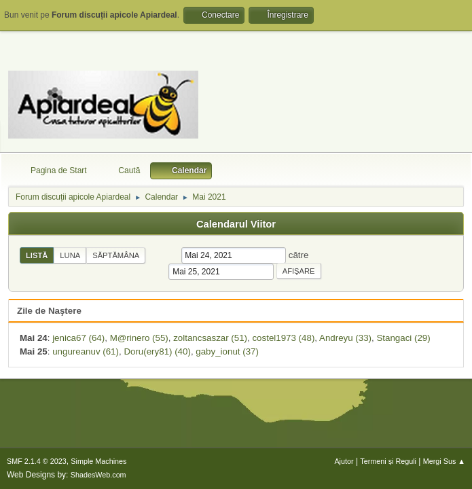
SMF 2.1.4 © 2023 (37, 461)
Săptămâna (115, 255)
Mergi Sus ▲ (444, 461)
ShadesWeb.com (98, 475)
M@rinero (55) (139, 338)
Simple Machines (98, 461)
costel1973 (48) (283, 338)
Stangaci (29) (403, 338)
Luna (70, 255)
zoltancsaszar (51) (210, 338)
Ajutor (343, 461)
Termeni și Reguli (388, 461)
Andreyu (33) (345, 338)
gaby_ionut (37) (227, 351)
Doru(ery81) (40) (157, 351)
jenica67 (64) (78, 338)
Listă (37, 255)
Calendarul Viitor (236, 224)
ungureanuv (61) (85, 351)
